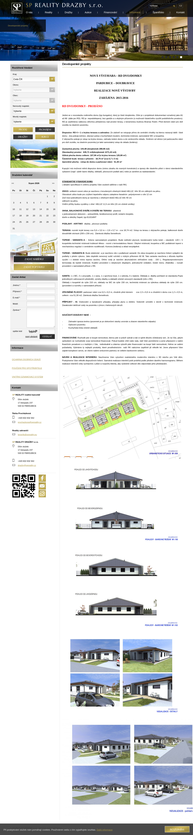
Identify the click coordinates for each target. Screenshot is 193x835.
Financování (110, 12)
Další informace (104, 829)
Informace (134, 12)
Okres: (16, 85)
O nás (29, 12)
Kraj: (15, 74)
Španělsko (158, 12)
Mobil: (15, 304)
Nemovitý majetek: (21, 106)
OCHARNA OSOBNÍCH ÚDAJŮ (26, 359)
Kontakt (180, 12)
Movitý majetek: (20, 117)
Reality (48, 12)
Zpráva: (17, 310)
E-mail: (16, 298)
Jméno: (16, 285)
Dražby (68, 12)
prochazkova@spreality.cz (29, 422)
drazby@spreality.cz (27, 465)
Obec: (15, 95)
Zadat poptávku (33, 267)
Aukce (88, 12)
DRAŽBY (23, 136)
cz (180, 6)
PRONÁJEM (45, 129)
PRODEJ (23, 129)
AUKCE (45, 136)
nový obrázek (31, 336)
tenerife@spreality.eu (27, 434)
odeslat (47, 336)
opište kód (17, 331)
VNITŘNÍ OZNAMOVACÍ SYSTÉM (27, 377)
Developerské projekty (18, 26)
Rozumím (177, 829)
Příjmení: (17, 291)
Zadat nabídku (34, 259)
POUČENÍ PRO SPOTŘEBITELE (27, 368)
